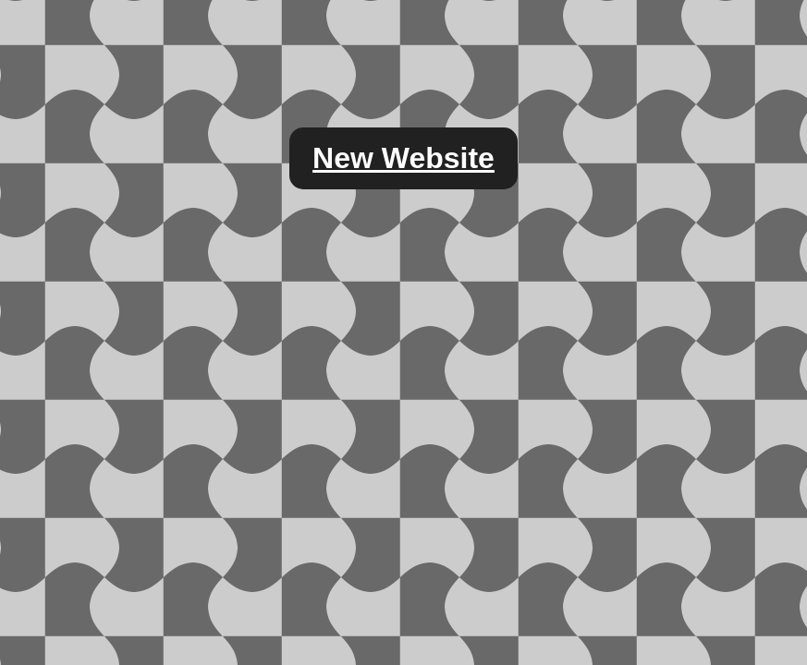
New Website (403, 158)
